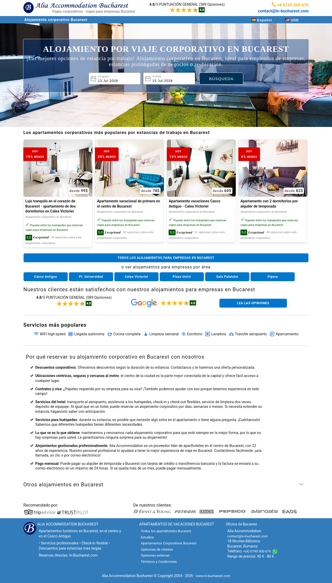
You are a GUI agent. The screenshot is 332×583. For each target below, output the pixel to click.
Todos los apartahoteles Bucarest (166, 531)
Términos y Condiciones (159, 562)
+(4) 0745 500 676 (257, 551)
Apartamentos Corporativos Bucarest (168, 543)
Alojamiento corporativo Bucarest (55, 20)
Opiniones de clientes (157, 549)
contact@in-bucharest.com (283, 11)
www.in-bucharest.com (213, 576)
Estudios (147, 537)
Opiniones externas (155, 555)
